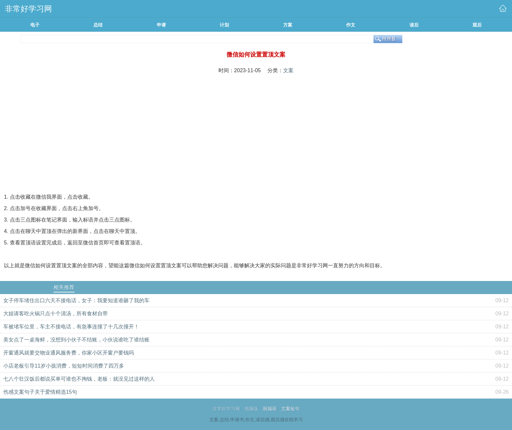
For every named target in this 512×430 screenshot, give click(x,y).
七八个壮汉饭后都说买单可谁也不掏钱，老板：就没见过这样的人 (79, 379)
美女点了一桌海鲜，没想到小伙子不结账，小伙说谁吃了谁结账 (76, 339)
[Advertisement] (256, 127)
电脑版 (251, 408)
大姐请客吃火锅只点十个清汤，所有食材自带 (55, 313)
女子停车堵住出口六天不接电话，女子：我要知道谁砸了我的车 (76, 300)
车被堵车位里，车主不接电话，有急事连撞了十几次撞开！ (71, 326)
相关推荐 (64, 287)
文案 (288, 70)
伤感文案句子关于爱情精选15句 (40, 392)
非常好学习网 (226, 408)
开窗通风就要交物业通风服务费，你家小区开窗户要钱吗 (68, 353)
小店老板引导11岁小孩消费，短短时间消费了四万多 (63, 366)
